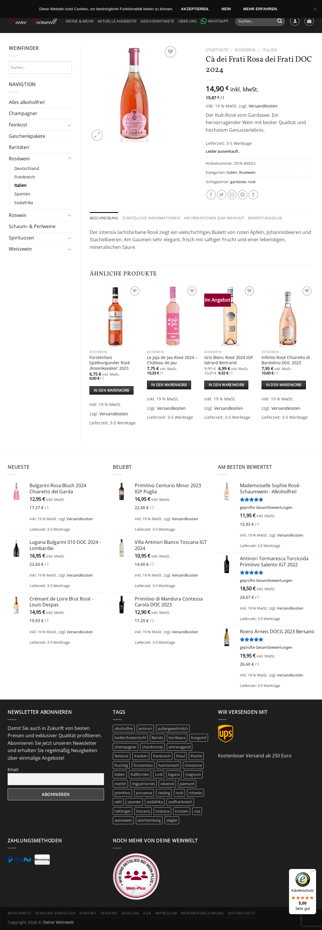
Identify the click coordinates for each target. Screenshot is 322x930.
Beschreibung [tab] (104, 218)
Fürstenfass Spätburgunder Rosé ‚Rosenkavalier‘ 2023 (109, 363)
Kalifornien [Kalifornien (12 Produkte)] (140, 774)
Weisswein (20, 249)
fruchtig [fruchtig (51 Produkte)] (121, 765)
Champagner (23, 113)
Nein (226, 9)
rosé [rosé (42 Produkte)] (179, 792)
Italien (20, 185)
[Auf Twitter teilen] (221, 194)
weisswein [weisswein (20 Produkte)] (123, 820)
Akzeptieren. (195, 9)
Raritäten (19, 147)
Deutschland (26, 168)
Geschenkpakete (157, 21)
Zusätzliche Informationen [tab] (151, 218)
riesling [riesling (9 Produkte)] (164, 792)
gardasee (238, 181)
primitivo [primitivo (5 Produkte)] (122, 792)
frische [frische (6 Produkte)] (196, 756)
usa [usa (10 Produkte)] (197, 811)
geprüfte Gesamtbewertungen (266, 507)
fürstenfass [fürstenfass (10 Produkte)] (143, 765)
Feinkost (18, 125)
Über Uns (187, 21)
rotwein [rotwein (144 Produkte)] (195, 792)
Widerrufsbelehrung (202, 913)
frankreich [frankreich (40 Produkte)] (162, 756)
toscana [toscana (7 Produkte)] (143, 811)
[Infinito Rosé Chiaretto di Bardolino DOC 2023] (287, 316)
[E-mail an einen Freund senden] (232, 194)
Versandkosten (263, 106)
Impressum (166, 913)
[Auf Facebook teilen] (211, 194)
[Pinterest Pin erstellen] (242, 194)
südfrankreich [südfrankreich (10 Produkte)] (180, 801)
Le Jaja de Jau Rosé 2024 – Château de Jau (172, 360)
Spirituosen (21, 238)
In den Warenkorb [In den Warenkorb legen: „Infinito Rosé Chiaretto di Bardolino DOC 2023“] (284, 385)
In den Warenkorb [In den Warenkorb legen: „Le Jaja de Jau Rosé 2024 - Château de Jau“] (169, 385)
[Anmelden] (295, 21)
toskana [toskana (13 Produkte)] (162, 811)
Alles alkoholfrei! (27, 102)
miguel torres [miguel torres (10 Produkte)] (143, 783)
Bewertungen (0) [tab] (265, 218)
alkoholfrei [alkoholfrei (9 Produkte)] (124, 728)
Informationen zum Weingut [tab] (214, 218)
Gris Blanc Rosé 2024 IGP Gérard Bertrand (228, 360)
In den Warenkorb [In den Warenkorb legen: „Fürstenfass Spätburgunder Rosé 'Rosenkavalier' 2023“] (111, 390)
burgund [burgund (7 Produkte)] (198, 737)
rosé (251, 181)
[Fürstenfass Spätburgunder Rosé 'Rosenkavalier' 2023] (115, 316)
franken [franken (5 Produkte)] (141, 756)
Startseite (217, 50)
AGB (147, 913)
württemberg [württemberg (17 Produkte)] (149, 820)
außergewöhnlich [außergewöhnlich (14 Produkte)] (173, 728)
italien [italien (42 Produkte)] (120, 774)
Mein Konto (19, 913)
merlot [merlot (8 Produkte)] (120, 783)
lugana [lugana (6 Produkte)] (174, 774)
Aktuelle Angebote (117, 21)
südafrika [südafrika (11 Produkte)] (155, 801)
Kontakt (87, 913)
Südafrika (23, 202)
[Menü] (312, 872)
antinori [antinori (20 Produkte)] (145, 728)
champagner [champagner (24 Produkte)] (125, 746)
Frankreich (24, 177)
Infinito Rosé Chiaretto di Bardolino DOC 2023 (286, 360)
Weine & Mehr (80, 21)
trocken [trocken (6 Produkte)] (181, 811)
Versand (109, 913)
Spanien (22, 194)
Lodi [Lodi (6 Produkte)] (158, 774)
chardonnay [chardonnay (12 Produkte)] (152, 746)
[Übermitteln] (280, 21)
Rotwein (18, 215)
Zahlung (130, 913)
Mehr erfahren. (260, 9)
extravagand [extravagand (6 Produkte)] (180, 746)
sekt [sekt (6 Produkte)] (118, 801)
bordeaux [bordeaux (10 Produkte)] (177, 737)
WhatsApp (214, 21)
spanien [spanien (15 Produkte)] (134, 801)
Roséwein (19, 158)
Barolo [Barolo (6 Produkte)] (157, 737)
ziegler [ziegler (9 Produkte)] (171, 820)
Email (13, 769)
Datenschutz (241, 913)
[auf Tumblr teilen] (253, 194)
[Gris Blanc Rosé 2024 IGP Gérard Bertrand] (230, 316)
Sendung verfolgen (55, 913)
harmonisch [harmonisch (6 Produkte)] (168, 765)
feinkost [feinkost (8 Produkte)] (122, 756)
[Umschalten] (69, 125)
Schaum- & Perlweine (32, 226)
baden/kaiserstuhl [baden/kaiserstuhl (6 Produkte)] (130, 737)
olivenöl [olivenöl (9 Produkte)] (167, 783)
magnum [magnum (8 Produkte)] (193, 774)
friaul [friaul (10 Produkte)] (180, 756)
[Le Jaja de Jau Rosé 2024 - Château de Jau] (173, 316)
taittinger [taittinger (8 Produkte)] (123, 811)
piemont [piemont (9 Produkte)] (187, 783)
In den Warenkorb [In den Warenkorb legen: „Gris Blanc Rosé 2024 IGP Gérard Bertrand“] (226, 385)
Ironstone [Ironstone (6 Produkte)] (193, 765)
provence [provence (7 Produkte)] (144, 792)
